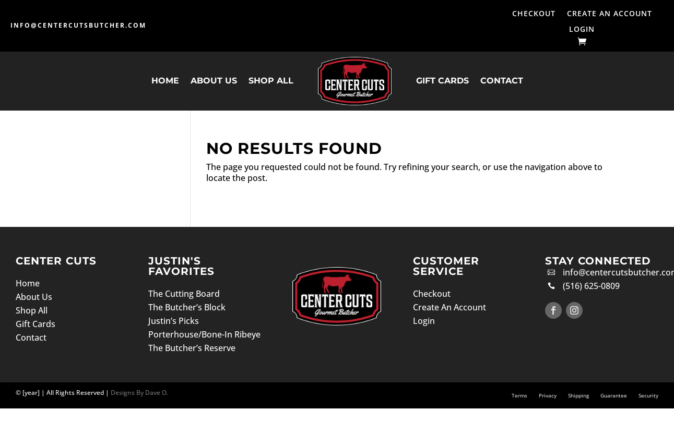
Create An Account (609, 14)
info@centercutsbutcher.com (78, 25)
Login (582, 30)
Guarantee (613, 395)
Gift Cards (442, 81)
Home (165, 81)
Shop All (271, 81)
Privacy (548, 395)
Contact (501, 81)
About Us (214, 81)
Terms (519, 395)
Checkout (533, 14)
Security (648, 395)
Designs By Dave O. (138, 392)
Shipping (578, 395)
